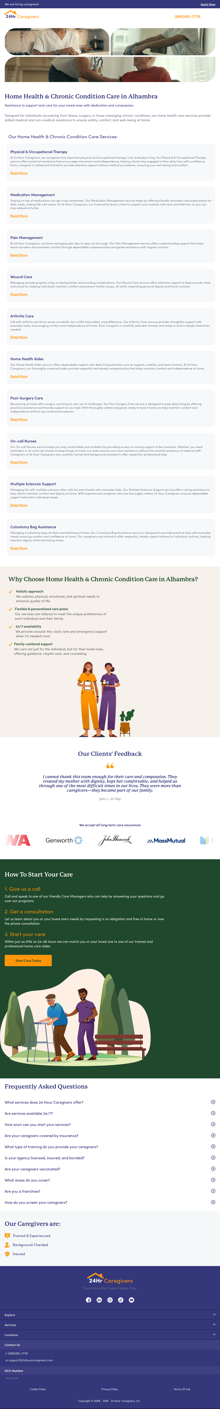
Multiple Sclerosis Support (33, 483)
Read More (19, 173)
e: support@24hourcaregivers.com (29, 1360)
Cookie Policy (38, 1389)
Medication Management (32, 194)
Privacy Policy (109, 1389)
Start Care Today (28, 960)
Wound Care (21, 276)
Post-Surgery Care (26, 397)
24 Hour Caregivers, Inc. (126, 1401)
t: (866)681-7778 (17, 1353)
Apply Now (208, 4)
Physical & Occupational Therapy (38, 151)
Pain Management (26, 237)
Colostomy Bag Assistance (33, 526)
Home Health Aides (27, 358)
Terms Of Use (182, 1389)
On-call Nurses (23, 440)
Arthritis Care (22, 315)
